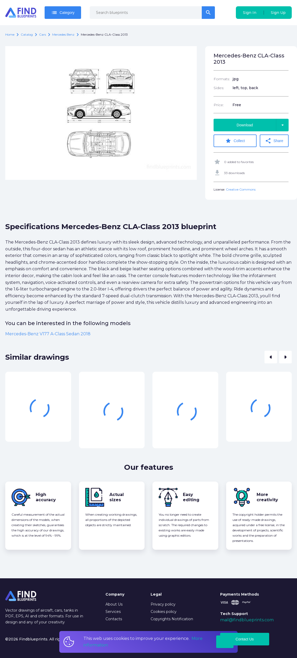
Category (63, 12)
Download (263, 125)
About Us (114, 604)
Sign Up (278, 12)
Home (9, 34)
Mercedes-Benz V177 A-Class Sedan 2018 (48, 333)
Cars (42, 34)
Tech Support (234, 613)
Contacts (113, 619)
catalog (27, 34)
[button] (270, 357)
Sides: (219, 87)
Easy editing (191, 497)
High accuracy (46, 497)
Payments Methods (239, 594)
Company (114, 594)
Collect (235, 141)
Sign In (249, 12)
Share (274, 141)
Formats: (222, 79)
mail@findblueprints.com (247, 619)
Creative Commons (241, 189)
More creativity (267, 497)
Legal (156, 594)
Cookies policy (164, 611)
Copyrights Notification (172, 619)
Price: (219, 105)
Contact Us (245, 639)
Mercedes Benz (63, 34)
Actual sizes (116, 497)
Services (113, 611)
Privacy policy (163, 604)
